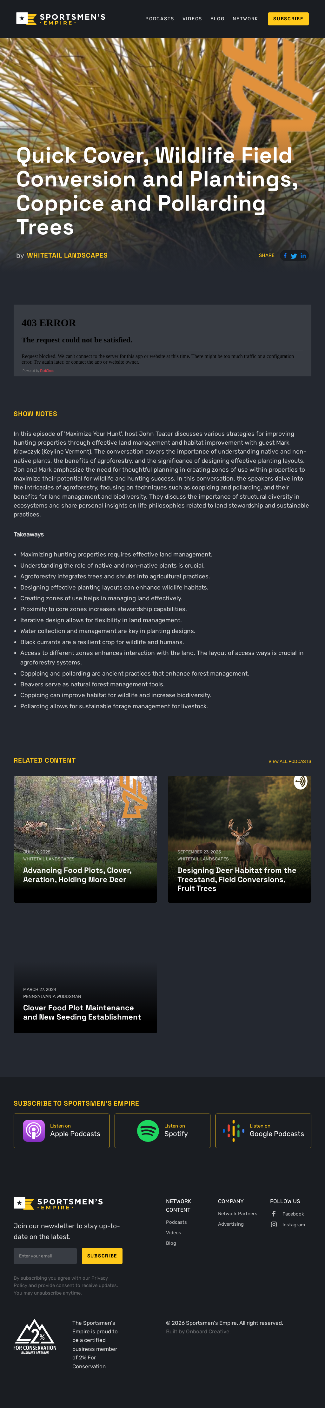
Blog (217, 19)
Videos (192, 19)
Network (245, 19)
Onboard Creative (207, 1331)
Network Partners (237, 1213)
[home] (60, 18)
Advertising (231, 1224)
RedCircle (47, 371)
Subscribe (288, 19)
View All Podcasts (290, 761)
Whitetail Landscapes (67, 255)
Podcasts (159, 19)
